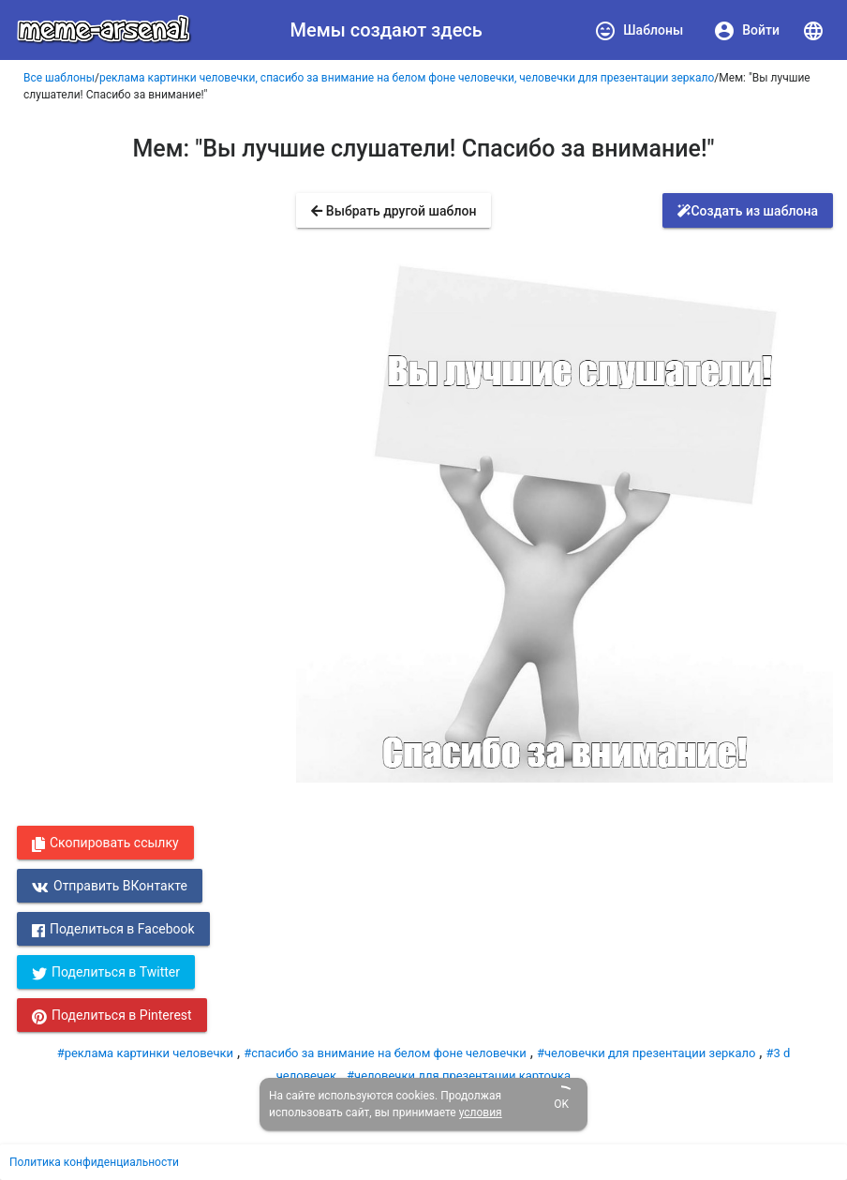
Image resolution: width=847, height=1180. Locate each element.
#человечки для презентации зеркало (646, 1053)
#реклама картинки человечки (145, 1053)
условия (480, 1112)
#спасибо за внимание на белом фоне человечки (385, 1053)
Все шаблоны (59, 77)
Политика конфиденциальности (94, 1162)
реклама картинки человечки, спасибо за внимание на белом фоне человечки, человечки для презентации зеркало (406, 77)
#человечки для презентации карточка (459, 1075)
